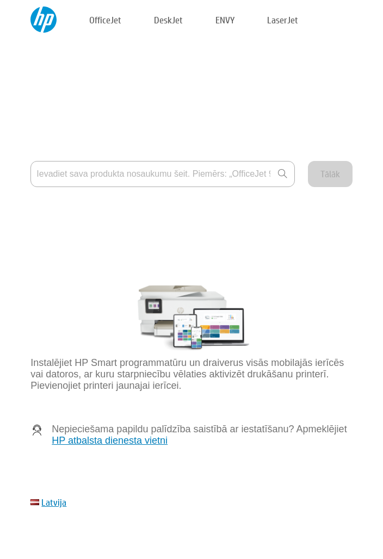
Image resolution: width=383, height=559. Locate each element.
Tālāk (330, 173)
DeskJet (168, 20)
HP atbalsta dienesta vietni (110, 440)
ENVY (224, 20)
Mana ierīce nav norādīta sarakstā (96, 236)
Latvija (53, 502)
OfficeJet (105, 20)
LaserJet (282, 20)
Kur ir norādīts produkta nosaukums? (101, 209)
